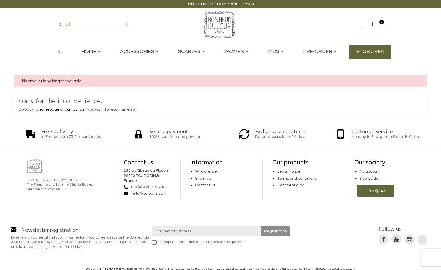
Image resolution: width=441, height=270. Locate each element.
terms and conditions (195, 242)
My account (370, 171)
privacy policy (230, 242)
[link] (383, 239)
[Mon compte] (373, 24)
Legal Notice (289, 171)
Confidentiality (290, 185)
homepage (49, 109)
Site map (203, 178)
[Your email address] (206, 231)
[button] (375, 191)
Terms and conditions (297, 178)
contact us (74, 109)
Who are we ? (207, 171)
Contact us (205, 185)
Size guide (369, 178)
